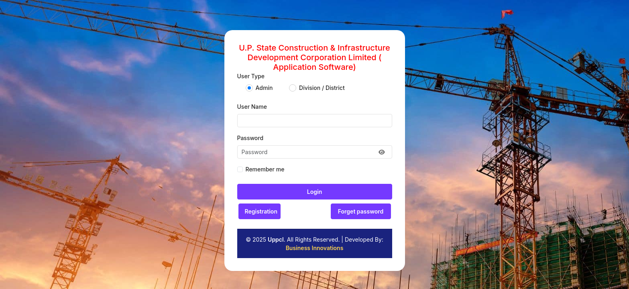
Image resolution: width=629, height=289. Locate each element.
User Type (251, 76)
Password (250, 137)
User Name (252, 106)
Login (314, 191)
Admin (264, 87)
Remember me (265, 169)
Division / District (322, 87)
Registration (261, 211)
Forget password (360, 211)
